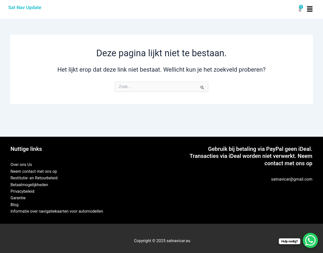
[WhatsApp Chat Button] (310, 240)
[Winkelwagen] (300, 9)
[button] (310, 9)
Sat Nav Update (24, 7)
